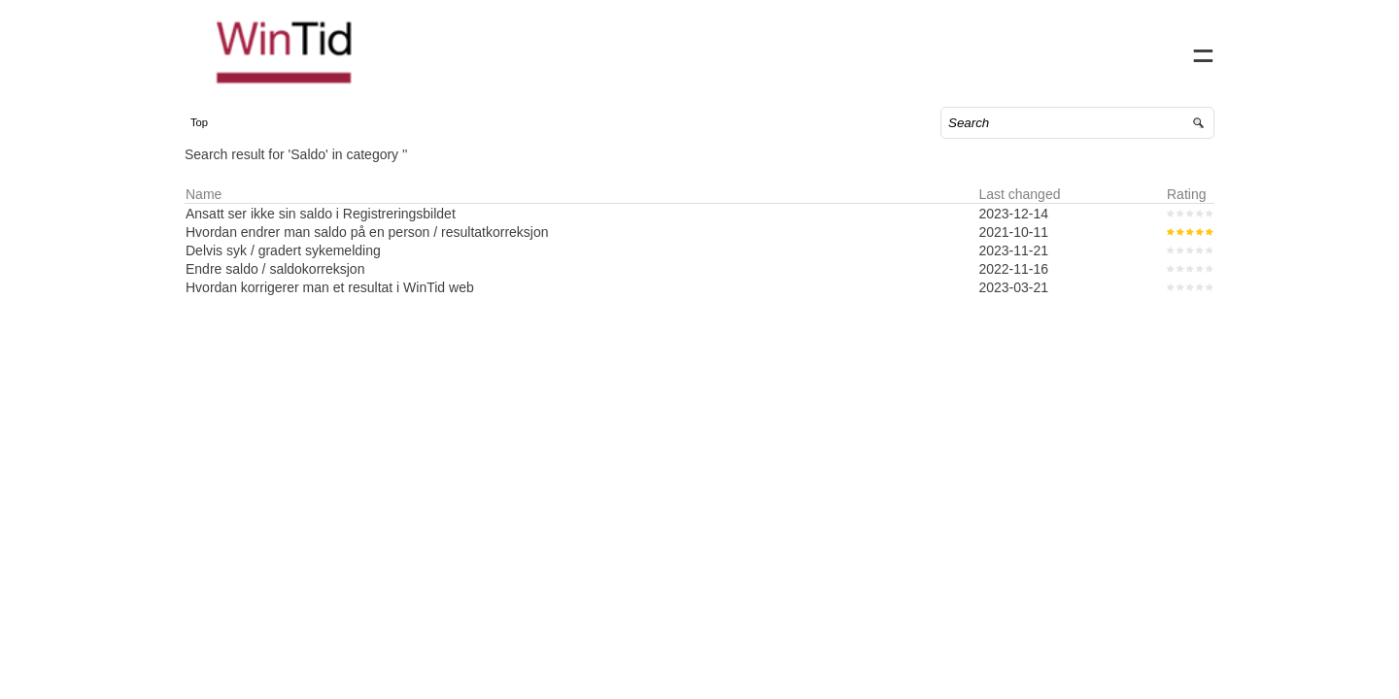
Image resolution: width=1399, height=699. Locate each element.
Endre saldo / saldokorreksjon (294, 288)
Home (963, 48)
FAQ (1106, 48)
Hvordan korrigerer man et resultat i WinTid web (349, 307)
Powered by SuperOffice (68, 687)
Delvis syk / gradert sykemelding (302, 270)
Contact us (1037, 48)
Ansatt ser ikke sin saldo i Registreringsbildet (340, 233)
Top (218, 142)
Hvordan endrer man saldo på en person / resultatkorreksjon (386, 251)
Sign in (1164, 48)
